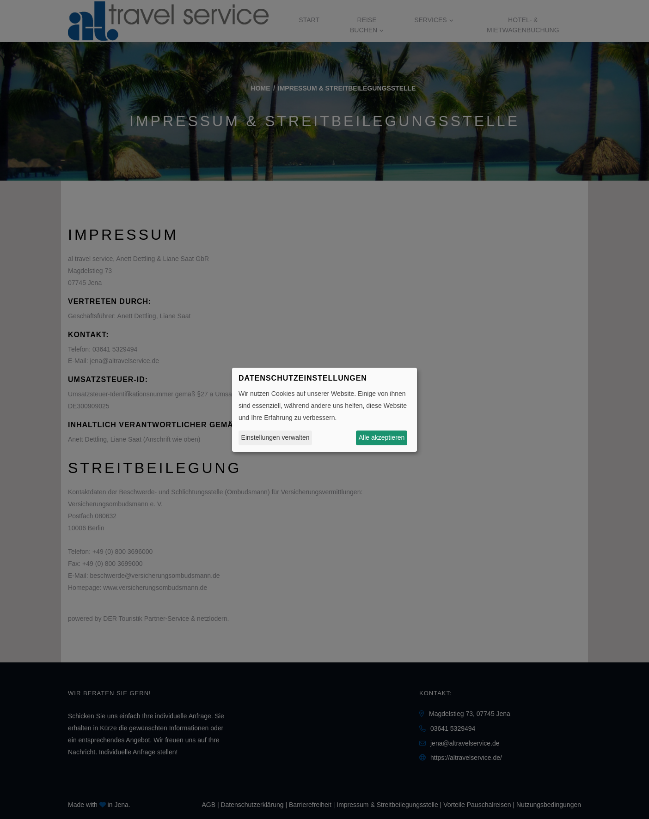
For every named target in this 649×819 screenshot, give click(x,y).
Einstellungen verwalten (275, 437)
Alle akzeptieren (382, 437)
